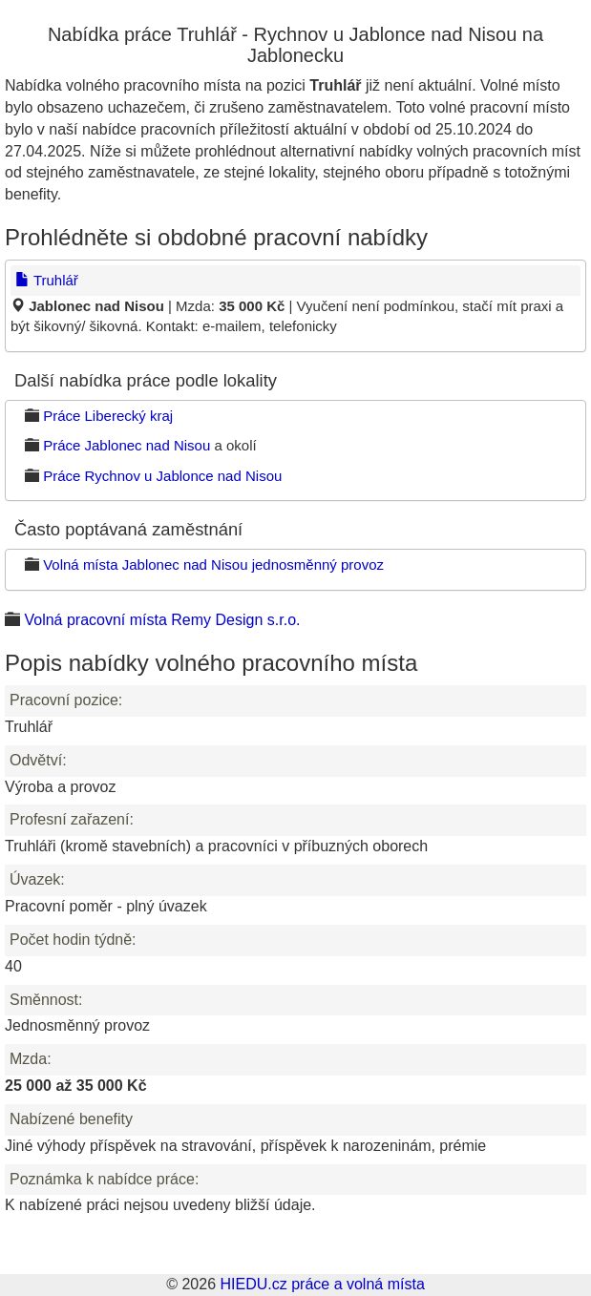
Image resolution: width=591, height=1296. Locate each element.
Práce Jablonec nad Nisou (126, 445)
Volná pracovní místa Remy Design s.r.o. (162, 620)
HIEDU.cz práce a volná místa (322, 1284)
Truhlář (46, 280)
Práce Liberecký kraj (108, 416)
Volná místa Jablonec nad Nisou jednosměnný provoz (213, 564)
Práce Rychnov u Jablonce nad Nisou (162, 476)
